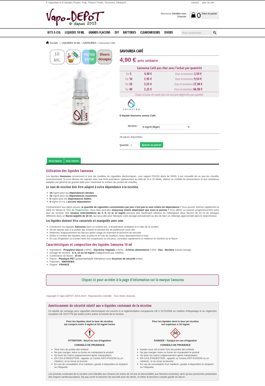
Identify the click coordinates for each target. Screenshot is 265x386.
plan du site (208, 2)
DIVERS (168, 32)
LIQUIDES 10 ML (74, 32)
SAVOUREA (89, 42)
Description (55, 161)
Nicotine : (133, 126)
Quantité (124, 145)
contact (195, 2)
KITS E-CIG (54, 32)
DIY (117, 32)
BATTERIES (129, 32)
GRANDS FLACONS (99, 32)
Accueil (54, 42)
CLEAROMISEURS (150, 32)
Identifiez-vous (179, 13)
